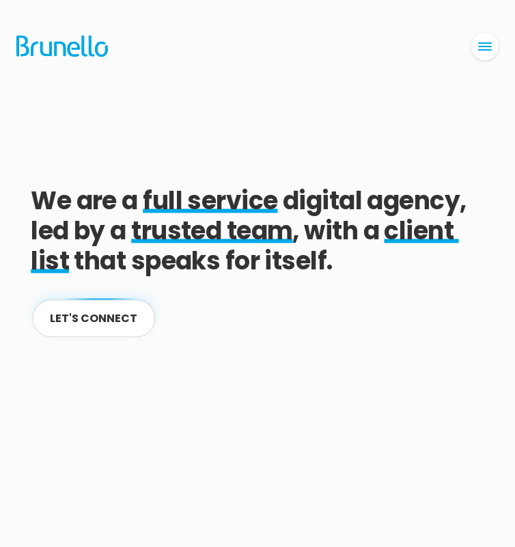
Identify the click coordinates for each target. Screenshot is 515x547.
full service (210, 200)
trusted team (211, 230)
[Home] (62, 46)
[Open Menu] (485, 46)
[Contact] (93, 318)
